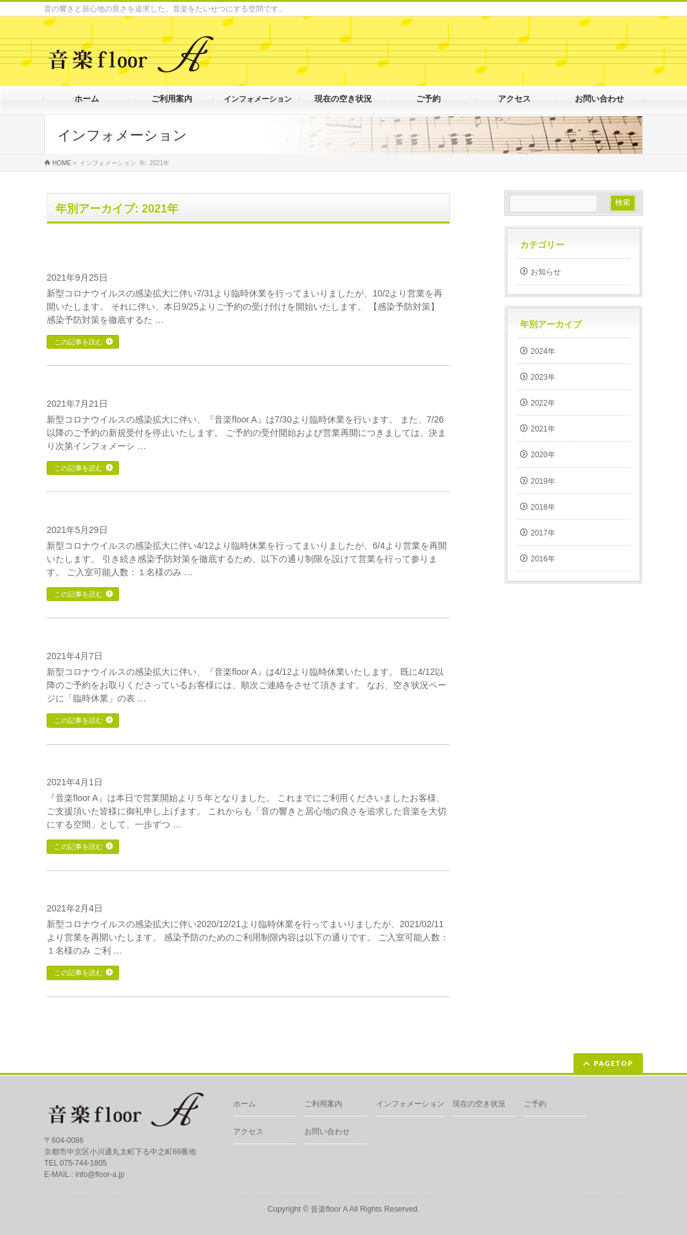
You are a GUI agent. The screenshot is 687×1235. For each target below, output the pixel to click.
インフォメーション (410, 1103)
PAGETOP (613, 1063)
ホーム (244, 1103)
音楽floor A (329, 1209)
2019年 (543, 481)
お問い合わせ (327, 1131)
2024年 (543, 351)
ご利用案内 (323, 1103)
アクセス (248, 1131)
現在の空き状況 (479, 1103)
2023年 (543, 377)
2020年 (543, 454)
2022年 (543, 403)
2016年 (543, 558)
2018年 (543, 507)
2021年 (543, 428)
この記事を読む (78, 342)
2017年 (543, 533)
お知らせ (546, 271)
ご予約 (535, 1103)
